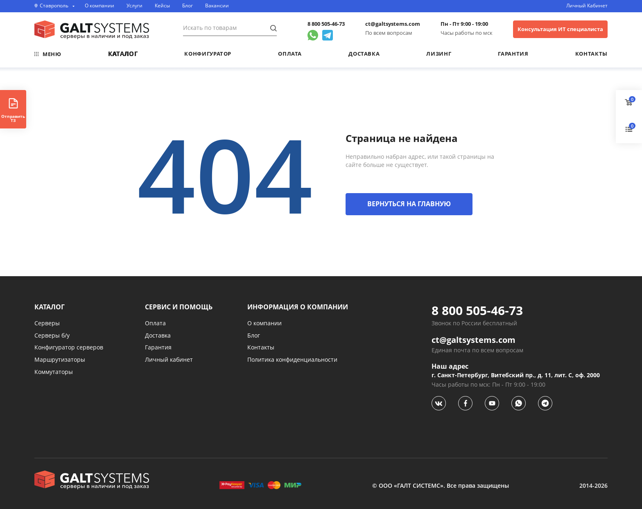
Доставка (364, 53)
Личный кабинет (169, 359)
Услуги (134, 5)
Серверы (47, 323)
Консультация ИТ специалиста (560, 29)
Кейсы (162, 5)
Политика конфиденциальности (292, 359)
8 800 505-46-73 (326, 23)
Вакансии (217, 5)
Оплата (290, 53)
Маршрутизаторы (59, 359)
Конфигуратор (207, 53)
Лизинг (438, 53)
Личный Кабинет (587, 5)
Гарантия (513, 53)
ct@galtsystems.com (392, 23)
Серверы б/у (52, 335)
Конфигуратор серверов (68, 347)
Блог (187, 5)
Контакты (591, 53)
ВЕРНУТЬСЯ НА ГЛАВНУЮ (409, 203)
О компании (99, 5)
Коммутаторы (53, 372)
